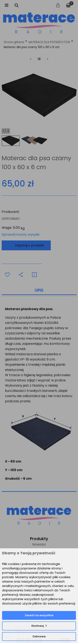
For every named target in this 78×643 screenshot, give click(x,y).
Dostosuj (37, 626)
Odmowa (39, 636)
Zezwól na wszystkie (39, 615)
